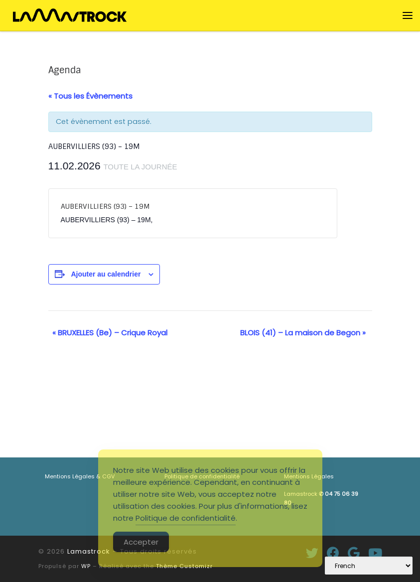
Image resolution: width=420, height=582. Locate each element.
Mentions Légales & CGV (80, 476)
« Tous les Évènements (90, 96)
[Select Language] (369, 566)
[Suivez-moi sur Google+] (354, 553)
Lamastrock (88, 551)
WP (86, 566)
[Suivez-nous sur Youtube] (375, 553)
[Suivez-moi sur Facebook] (333, 553)
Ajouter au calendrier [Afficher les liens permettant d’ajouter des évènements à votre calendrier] (105, 274)
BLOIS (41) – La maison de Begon (303, 332)
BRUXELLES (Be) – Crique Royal (109, 332)
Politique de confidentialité (186, 518)
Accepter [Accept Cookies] (141, 542)
